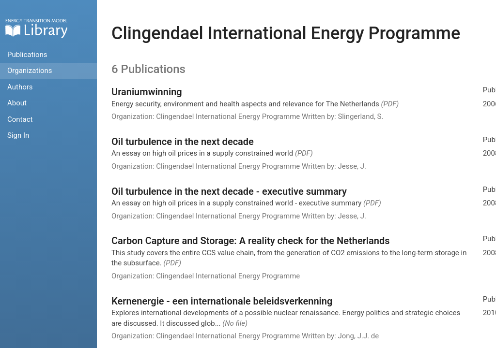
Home (36, 28)
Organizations (29, 70)
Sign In (18, 135)
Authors (20, 87)
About (17, 103)
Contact (19, 119)
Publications (27, 54)
